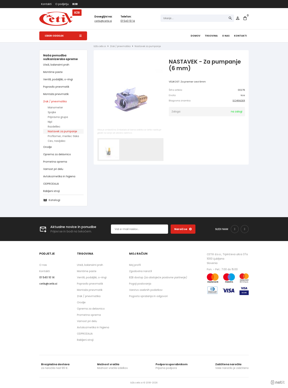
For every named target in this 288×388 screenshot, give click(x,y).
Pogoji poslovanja (140, 283)
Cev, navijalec (57, 141)
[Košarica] (245, 18)
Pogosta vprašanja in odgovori (148, 296)
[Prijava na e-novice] (183, 229)
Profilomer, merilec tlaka (63, 136)
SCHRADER (239, 100)
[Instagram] (245, 229)
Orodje (47, 147)
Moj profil (135, 265)
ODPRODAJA (51, 184)
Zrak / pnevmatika (55, 101)
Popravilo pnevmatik (56, 87)
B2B (75, 4)
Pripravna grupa (58, 117)
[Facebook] (235, 229)
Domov (195, 35)
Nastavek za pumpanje (62, 131)
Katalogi (54, 200)
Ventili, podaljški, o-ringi (58, 79)
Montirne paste (53, 72)
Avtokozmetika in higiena (59, 176)
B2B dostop (158, 277)
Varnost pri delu (53, 169)
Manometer (55, 107)
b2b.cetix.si (100, 46)
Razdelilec (54, 126)
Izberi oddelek (63, 35)
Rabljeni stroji (51, 191)
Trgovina (211, 35)
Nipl (50, 122)
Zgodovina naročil (140, 271)
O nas (226, 35)
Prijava (237, 18)
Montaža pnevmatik (56, 94)
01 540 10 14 (127, 21)
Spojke (52, 112)
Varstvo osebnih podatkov (146, 290)
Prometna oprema (55, 162)
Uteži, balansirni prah (56, 65)
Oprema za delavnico (57, 154)
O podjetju (62, 4)
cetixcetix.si (103, 21)
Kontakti (46, 4)
